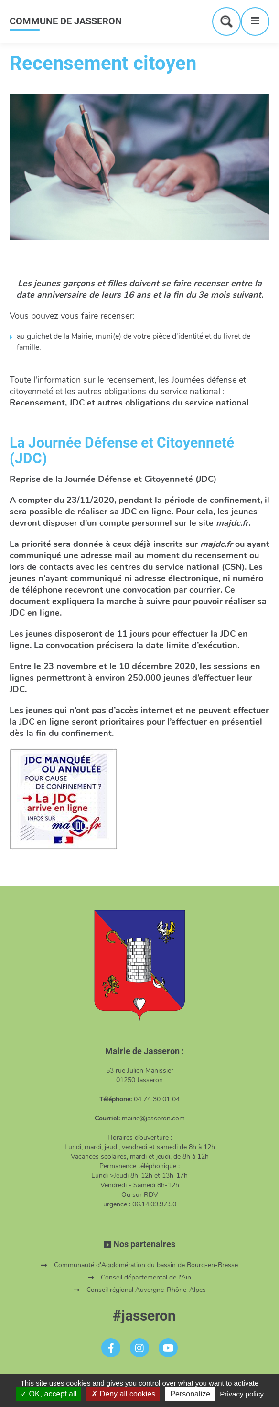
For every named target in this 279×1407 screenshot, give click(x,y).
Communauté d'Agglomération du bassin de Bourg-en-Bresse (146, 1264)
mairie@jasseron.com (153, 1118)
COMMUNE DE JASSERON (66, 21)
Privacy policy (242, 1394)
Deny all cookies (123, 1394)
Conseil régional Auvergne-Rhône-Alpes (146, 1289)
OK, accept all (48, 1394)
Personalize (190, 1394)
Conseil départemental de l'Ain (146, 1277)
